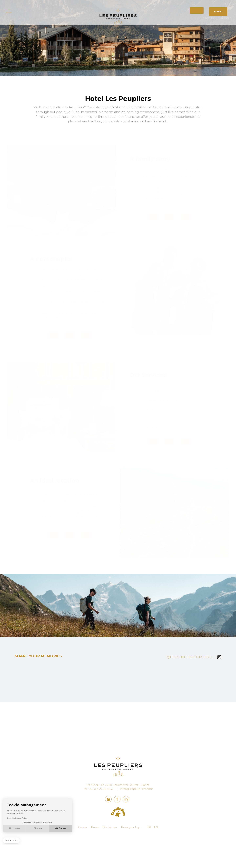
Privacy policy (130, 838)
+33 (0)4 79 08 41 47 (100, 799)
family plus (118, 823)
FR (149, 838)
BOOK (218, 11)
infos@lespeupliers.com (136, 799)
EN (156, 838)
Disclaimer (109, 838)
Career (82, 838)
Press (94, 838)
